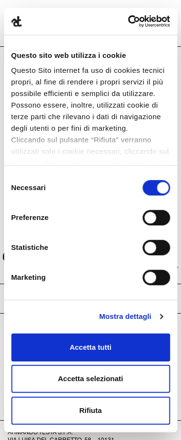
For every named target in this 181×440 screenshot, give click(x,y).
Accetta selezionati (90, 378)
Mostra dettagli (125, 316)
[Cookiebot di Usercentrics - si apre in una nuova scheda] (129, 21)
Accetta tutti (90, 347)
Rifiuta (90, 410)
